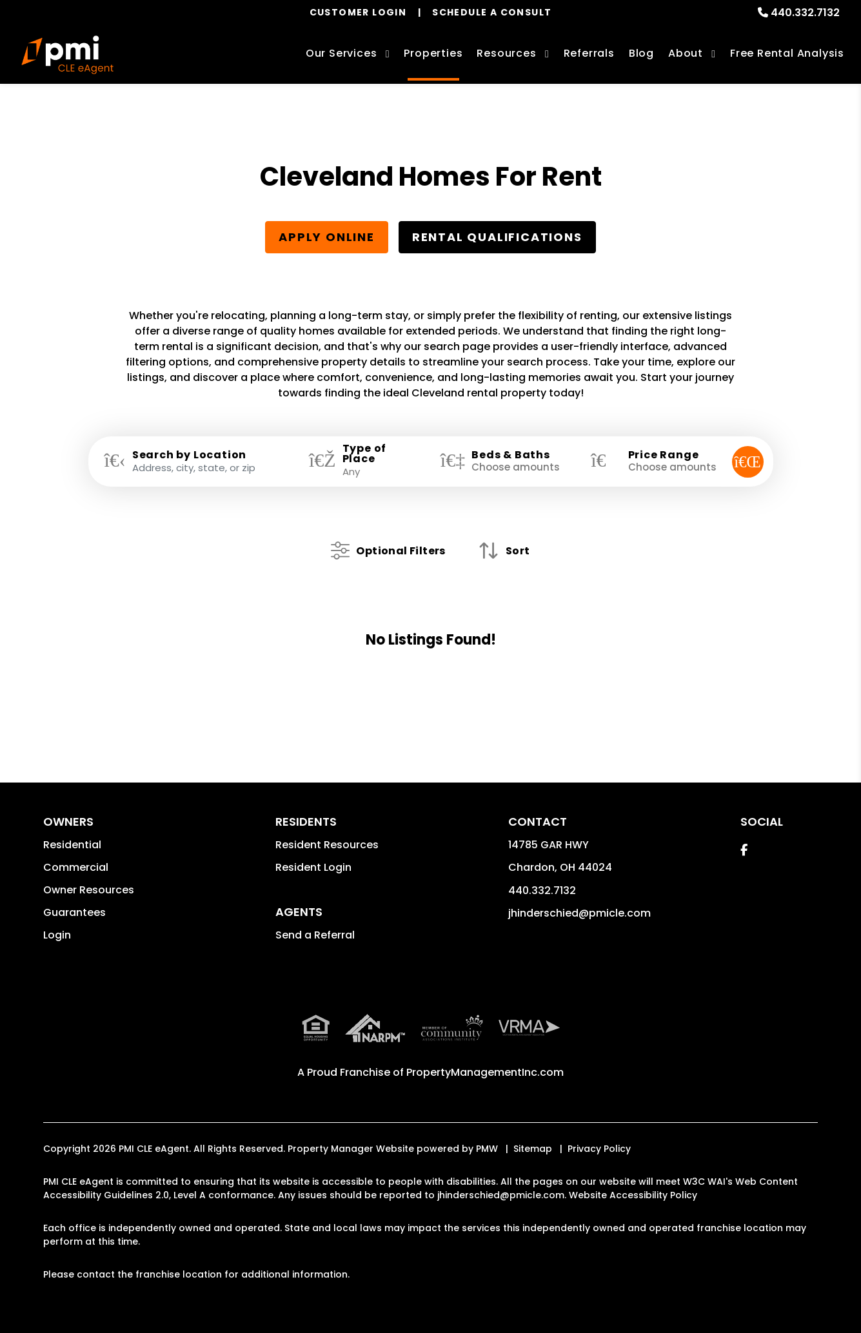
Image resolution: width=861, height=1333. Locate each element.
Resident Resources (327, 844)
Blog (641, 53)
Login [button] (57, 935)
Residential (72, 844)
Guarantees (74, 912)
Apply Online (327, 237)
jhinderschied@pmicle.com (579, 913)
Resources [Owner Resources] (506, 53)
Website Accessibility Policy (633, 1195)
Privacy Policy (599, 1148)
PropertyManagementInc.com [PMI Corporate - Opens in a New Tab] (485, 1072)
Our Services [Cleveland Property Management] (341, 53)
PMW (487, 1148)
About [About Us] (685, 53)
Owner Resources (88, 889)
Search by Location (189, 455)
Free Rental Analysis (787, 53)
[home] (67, 54)
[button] (743, 850)
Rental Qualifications (497, 237)
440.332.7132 (805, 12)
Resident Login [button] (313, 867)
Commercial (75, 867)
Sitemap (532, 1148)
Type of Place (364, 453)
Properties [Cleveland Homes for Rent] (433, 53)
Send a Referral (315, 935)
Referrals (589, 53)
